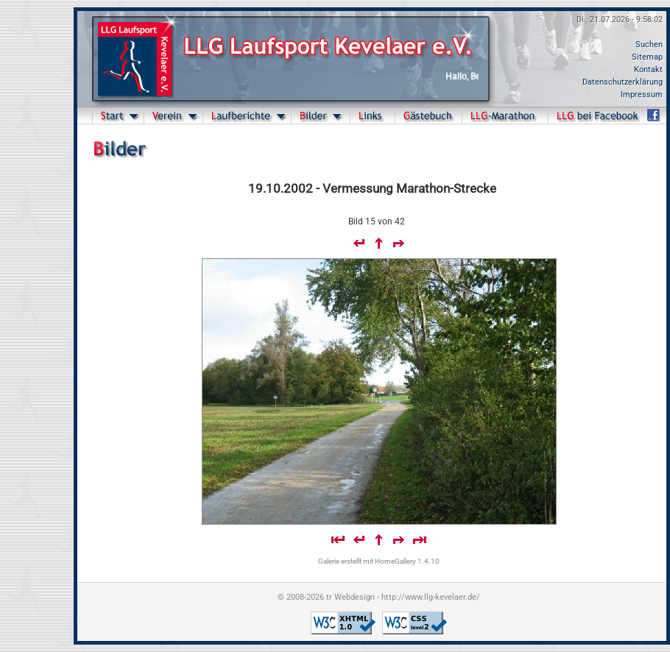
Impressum (642, 94)
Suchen (649, 44)
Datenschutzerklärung (622, 82)
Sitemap (647, 57)
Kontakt (648, 69)
